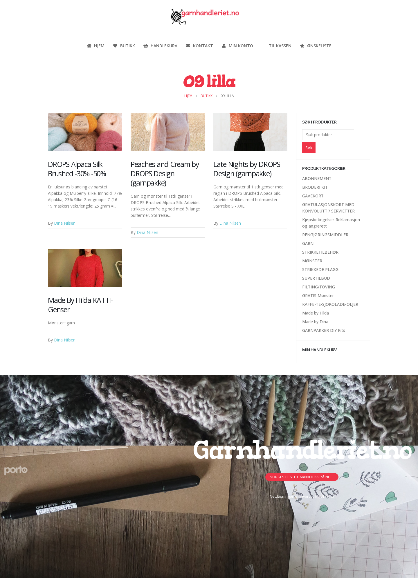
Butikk (124, 45)
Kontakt (199, 45)
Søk (308, 147)
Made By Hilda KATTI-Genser (80, 304)
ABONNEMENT (316, 178)
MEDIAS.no (324, 496)
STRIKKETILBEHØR (320, 252)
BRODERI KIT (315, 187)
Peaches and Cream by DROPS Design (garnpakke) (165, 173)
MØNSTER (312, 260)
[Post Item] (85, 132)
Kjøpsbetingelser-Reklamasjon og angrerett (331, 223)
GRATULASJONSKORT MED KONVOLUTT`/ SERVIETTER (328, 208)
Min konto (237, 45)
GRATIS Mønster (318, 295)
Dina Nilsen (64, 223)
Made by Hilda (315, 313)
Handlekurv (160, 45)
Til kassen (276, 45)
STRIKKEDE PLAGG (320, 269)
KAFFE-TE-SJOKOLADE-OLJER (330, 304)
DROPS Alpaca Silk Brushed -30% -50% (77, 168)
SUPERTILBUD (316, 278)
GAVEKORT (313, 196)
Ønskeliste (315, 45)
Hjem (96, 45)
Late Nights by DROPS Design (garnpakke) (246, 168)
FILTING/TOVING (318, 287)
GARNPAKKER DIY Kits (323, 330)
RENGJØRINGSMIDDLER (325, 234)
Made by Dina (315, 321)
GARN (308, 243)
